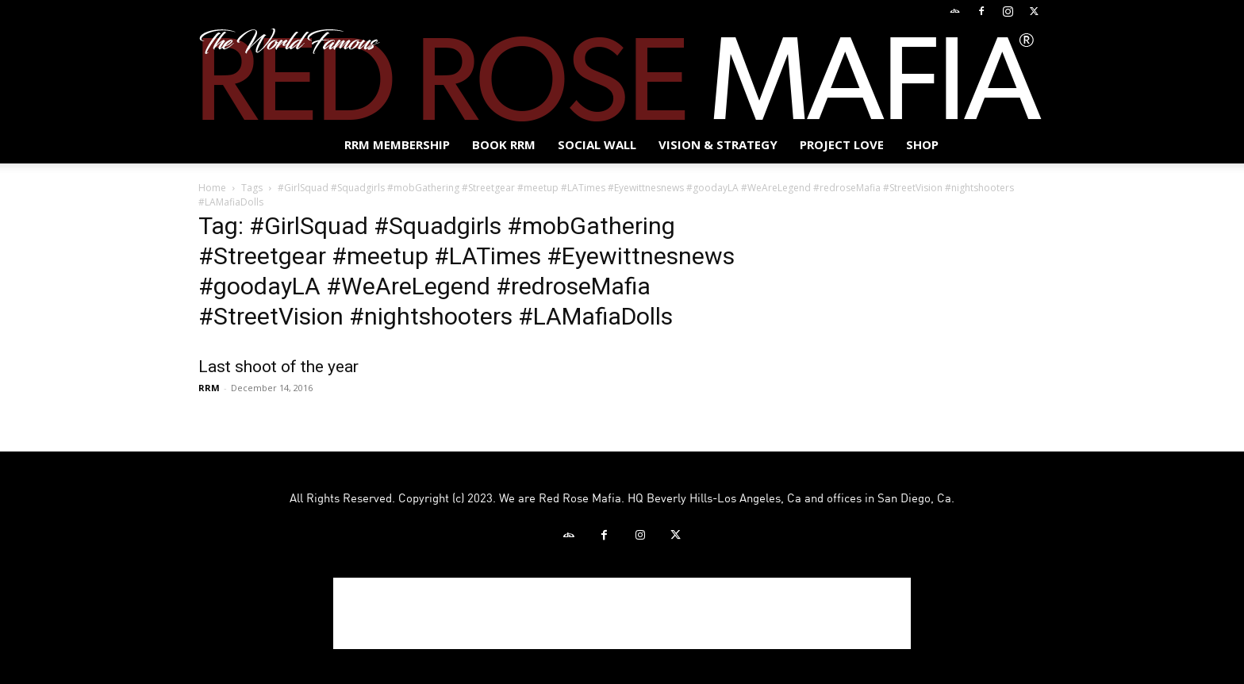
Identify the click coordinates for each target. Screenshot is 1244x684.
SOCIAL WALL (597, 144)
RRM (209, 388)
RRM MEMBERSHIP (397, 144)
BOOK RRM (504, 144)
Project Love (842, 144)
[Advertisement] (622, 613)
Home (212, 187)
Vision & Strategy (718, 144)
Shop (922, 144)
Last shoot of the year (278, 366)
